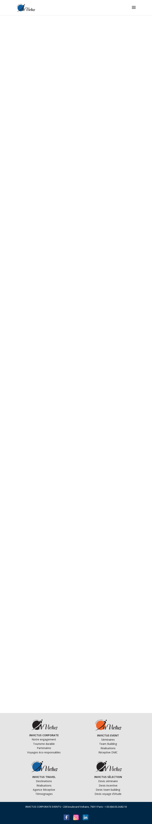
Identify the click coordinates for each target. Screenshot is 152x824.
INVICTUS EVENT (108, 735)
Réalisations (108, 748)
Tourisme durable (44, 744)
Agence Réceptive (44, 789)
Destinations (44, 781)
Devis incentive (108, 785)
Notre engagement (44, 739)
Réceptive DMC (108, 752)
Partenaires (44, 748)
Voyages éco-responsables (44, 752)
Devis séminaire (108, 781)
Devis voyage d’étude (108, 794)
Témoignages (44, 794)
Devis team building (108, 789)
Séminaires (108, 739)
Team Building (108, 744)
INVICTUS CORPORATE (44, 735)
